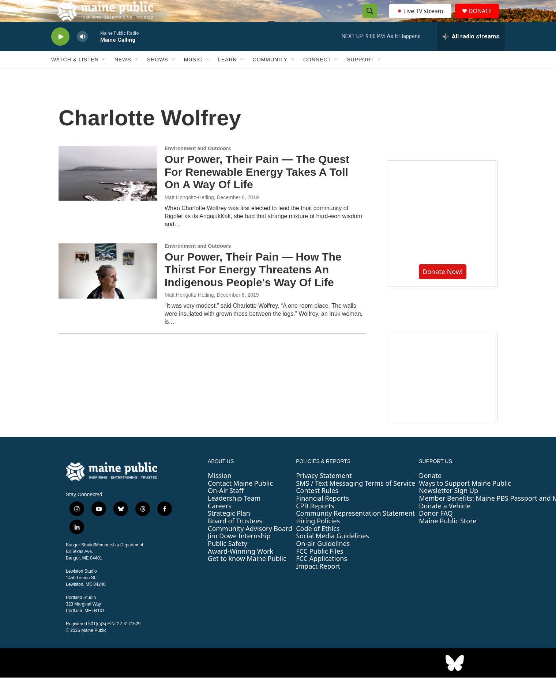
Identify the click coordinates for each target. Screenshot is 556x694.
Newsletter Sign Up (448, 507)
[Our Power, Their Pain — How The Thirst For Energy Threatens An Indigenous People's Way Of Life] (108, 287)
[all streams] (471, 53)
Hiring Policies (318, 537)
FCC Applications (321, 574)
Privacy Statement (324, 492)
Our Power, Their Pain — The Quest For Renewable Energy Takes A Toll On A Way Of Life (257, 188)
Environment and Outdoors (198, 165)
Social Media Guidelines (332, 552)
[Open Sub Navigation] (104, 76)
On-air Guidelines (323, 559)
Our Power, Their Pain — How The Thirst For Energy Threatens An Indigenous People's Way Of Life (253, 286)
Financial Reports (322, 514)
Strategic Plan (229, 529)
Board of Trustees (235, 537)
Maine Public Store (447, 537)
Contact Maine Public (240, 499)
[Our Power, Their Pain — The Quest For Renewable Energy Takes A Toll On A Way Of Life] (108, 189)
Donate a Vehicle (444, 522)
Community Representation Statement (355, 529)
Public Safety (227, 559)
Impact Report (318, 582)
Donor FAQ (435, 529)
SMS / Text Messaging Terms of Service (355, 499)
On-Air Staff (226, 507)
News (122, 76)
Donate (430, 492)
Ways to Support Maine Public (465, 499)
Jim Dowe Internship (239, 552)
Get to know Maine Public (247, 574)
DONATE (484, 19)
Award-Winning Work (240, 567)
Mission (220, 492)
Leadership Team (234, 514)
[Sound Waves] (442, 393)
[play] (60, 53)
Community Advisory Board (250, 545)
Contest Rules (317, 507)
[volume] (82, 53)
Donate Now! (442, 288)
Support (360, 76)
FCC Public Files (319, 567)
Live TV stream (420, 19)
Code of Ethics (317, 545)
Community (270, 76)
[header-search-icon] (367, 19)
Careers (220, 522)
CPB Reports (315, 522)
